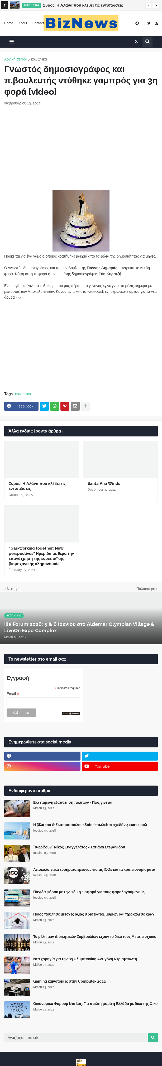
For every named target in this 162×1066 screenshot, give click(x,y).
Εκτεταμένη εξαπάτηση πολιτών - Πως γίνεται (72, 802)
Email (13, 693)
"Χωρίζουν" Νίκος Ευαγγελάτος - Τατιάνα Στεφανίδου (79, 847)
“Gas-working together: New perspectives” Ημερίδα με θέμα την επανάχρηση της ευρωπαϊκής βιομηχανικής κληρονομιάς (41, 556)
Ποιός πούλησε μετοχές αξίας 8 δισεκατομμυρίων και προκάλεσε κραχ (93, 914)
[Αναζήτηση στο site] (75, 1037)
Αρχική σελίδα (15, 59)
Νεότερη (13, 589)
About (22, 23)
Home (8, 23)
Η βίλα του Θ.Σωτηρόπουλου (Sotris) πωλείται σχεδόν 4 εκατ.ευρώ (90, 825)
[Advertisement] (81, 148)
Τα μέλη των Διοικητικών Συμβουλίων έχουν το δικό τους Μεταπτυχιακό (94, 936)
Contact (38, 23)
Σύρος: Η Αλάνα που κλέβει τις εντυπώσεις (83, 5)
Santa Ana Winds (104, 483)
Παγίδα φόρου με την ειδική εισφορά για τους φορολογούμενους (89, 892)
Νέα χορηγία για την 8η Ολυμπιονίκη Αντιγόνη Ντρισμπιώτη (85, 959)
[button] (148, 5)
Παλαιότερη (145, 589)
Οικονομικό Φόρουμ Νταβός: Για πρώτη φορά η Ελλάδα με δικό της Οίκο (95, 1004)
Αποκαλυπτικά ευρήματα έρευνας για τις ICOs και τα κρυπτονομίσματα (94, 869)
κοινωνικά (39, 59)
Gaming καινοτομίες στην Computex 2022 (69, 981)
